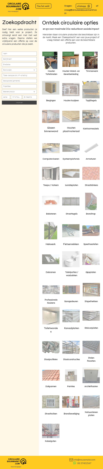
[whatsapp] (84, 6)
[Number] (18, 75)
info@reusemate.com (84, 459)
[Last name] (18, 59)
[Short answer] (18, 81)
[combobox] (19, 70)
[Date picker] (24, 97)
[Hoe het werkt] (43, 6)
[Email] (18, 64)
